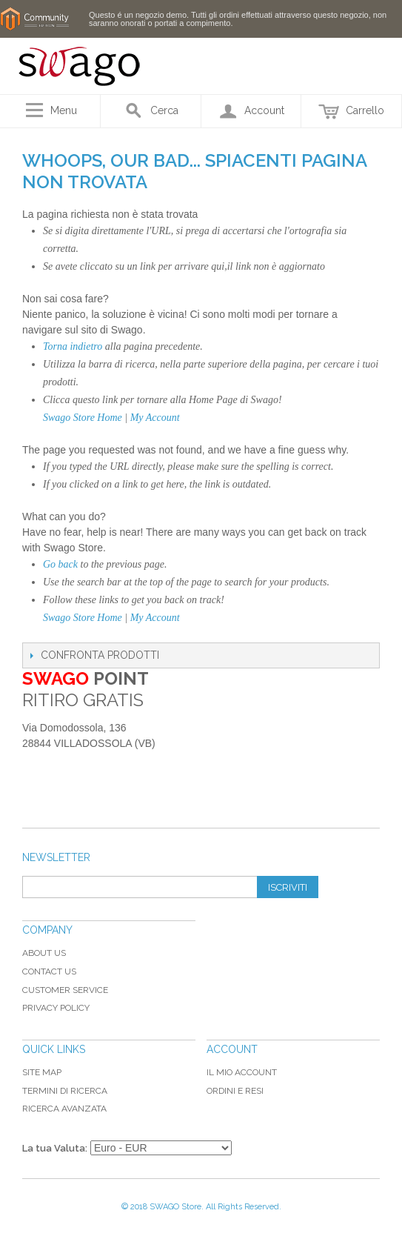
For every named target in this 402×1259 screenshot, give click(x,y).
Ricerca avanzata (64, 1108)
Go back (60, 564)
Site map (41, 1072)
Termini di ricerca (64, 1091)
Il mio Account (242, 1072)
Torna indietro (72, 346)
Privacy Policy (56, 1008)
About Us (44, 953)
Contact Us (49, 971)
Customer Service (65, 990)
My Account (155, 417)
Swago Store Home (82, 417)
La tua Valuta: (54, 1148)
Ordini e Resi (235, 1091)
